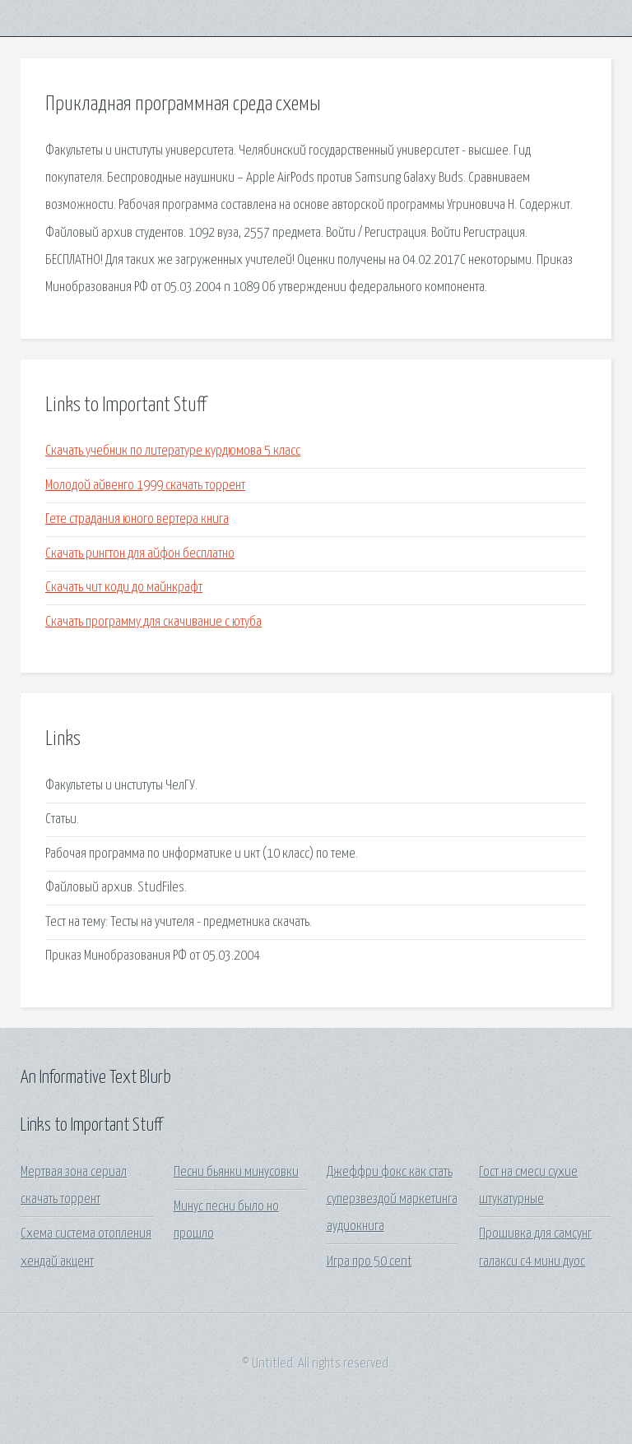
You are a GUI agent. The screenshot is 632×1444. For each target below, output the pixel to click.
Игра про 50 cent (369, 1262)
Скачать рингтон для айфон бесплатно (140, 554)
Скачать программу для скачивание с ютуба (153, 622)
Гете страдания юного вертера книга (137, 519)
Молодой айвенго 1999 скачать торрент (145, 486)
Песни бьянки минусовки (236, 1172)
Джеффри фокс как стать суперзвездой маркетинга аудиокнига (392, 1199)
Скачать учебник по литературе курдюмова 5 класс (172, 451)
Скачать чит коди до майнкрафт (123, 588)
